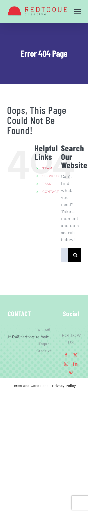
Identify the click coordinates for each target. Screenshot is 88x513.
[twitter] (75, 355)
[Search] (75, 255)
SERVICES (50, 176)
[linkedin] (75, 364)
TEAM (47, 168)
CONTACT (50, 192)
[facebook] (66, 355)
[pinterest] (71, 373)
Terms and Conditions (30, 386)
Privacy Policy (64, 386)
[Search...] (64, 255)
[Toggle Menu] (77, 11)
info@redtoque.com (17, 337)
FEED (46, 184)
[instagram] (66, 364)
